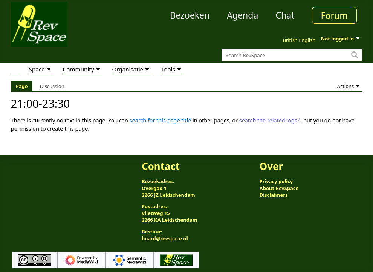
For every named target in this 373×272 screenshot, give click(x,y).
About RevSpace (279, 188)
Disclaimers (274, 195)
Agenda (242, 15)
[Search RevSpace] (292, 55)
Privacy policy (276, 181)
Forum (334, 15)
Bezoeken (189, 15)
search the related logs (268, 120)
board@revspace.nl (165, 238)
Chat (284, 15)
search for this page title (160, 120)
